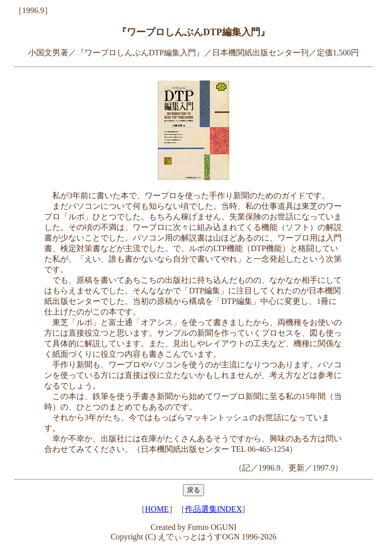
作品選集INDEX (213, 509)
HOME (157, 509)
